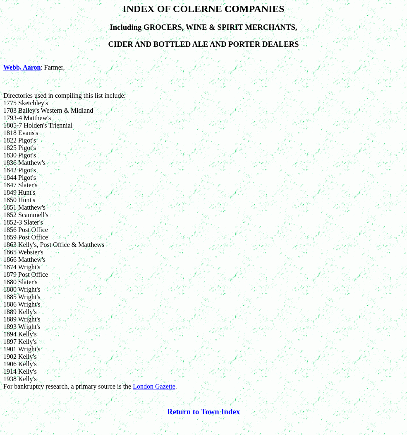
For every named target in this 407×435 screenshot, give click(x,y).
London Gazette (154, 386)
